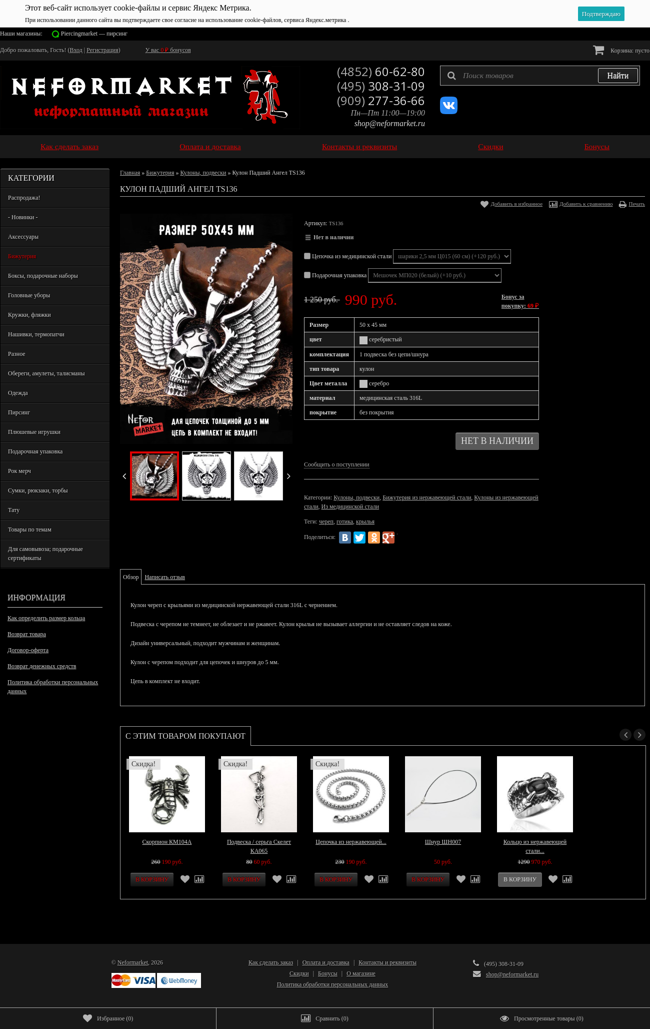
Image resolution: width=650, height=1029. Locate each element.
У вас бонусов (168, 50)
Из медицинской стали (351, 506)
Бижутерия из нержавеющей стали (426, 497)
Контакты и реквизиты (359, 146)
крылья (365, 521)
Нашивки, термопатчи (36, 334)
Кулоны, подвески (203, 172)
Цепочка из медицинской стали (348, 256)
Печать (636, 204)
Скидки (490, 146)
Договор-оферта (28, 650)
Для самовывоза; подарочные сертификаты (45, 554)
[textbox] (540, 76)
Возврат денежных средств (42, 666)
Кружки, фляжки (29, 314)
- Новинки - (23, 217)
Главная (130, 172)
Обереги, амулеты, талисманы (46, 373)
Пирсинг (19, 412)
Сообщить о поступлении (337, 464)
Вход (76, 50)
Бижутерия (22, 256)
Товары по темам (30, 529)
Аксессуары (23, 236)
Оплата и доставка (210, 146)
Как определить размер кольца (46, 618)
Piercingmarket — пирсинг (94, 33)
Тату (14, 509)
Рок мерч (19, 470)
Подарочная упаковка (35, 451)
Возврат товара (27, 634)
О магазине (361, 973)
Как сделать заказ (69, 146)
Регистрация (102, 50)
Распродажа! (24, 197)
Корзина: (621, 50)
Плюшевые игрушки (34, 431)
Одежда (18, 392)
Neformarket (133, 962)
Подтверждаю (601, 14)
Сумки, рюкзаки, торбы (38, 490)
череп (326, 521)
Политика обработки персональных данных (53, 687)
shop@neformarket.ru (389, 123)
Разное (17, 353)
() (108, 1018)
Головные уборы (29, 295)
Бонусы (597, 146)
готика (344, 521)
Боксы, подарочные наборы (43, 275)
